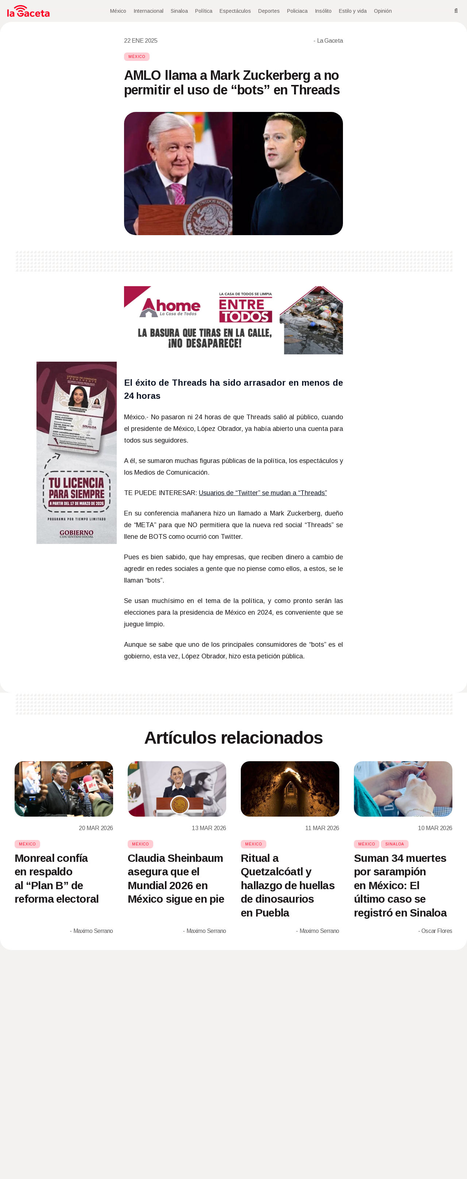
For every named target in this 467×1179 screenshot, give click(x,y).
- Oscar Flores (435, 931)
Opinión (383, 11)
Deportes (269, 11)
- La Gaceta (328, 41)
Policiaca (297, 11)
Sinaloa (179, 11)
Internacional (148, 11)
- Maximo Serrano (91, 931)
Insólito (323, 11)
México (118, 11)
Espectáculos (235, 11)
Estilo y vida (353, 11)
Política (203, 11)
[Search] (456, 11)
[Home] (28, 11)
